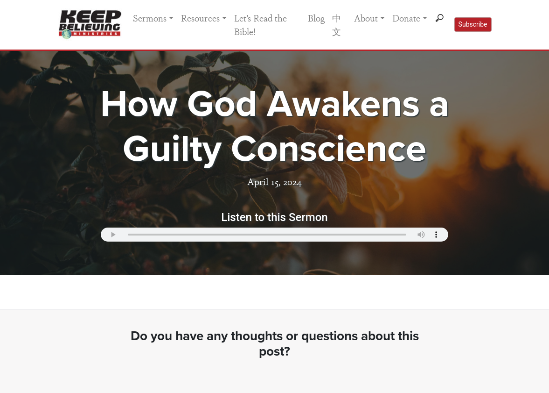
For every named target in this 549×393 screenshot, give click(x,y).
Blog (316, 17)
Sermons (150, 17)
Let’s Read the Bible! (260, 24)
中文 (336, 24)
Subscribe (473, 24)
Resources (200, 17)
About (366, 17)
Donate (406, 17)
